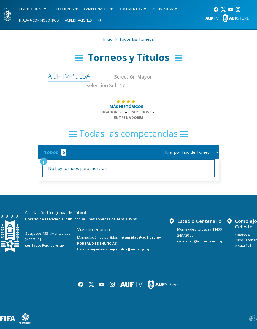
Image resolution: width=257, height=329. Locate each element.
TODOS (51, 152)
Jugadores (111, 111)
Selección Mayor (133, 77)
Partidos (139, 111)
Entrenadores (128, 117)
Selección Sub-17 (105, 85)
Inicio (107, 39)
